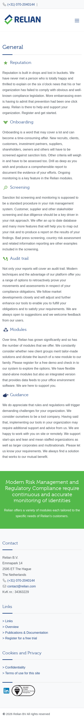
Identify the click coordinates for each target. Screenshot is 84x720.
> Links (7, 621)
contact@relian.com (21, 586)
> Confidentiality (13, 667)
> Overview (10, 627)
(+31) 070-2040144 (21, 4)
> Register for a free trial (19, 638)
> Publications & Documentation (25, 632)
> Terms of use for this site (21, 673)
